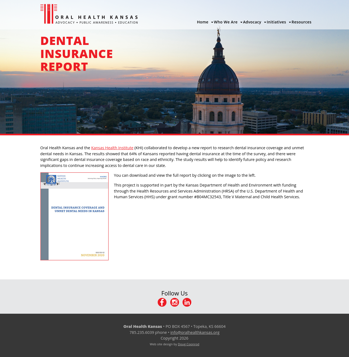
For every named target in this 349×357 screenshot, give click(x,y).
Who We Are (226, 22)
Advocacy (252, 22)
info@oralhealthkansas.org (194, 332)
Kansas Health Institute (112, 147)
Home (202, 22)
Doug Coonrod (188, 344)
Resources (302, 22)
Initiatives (276, 22)
